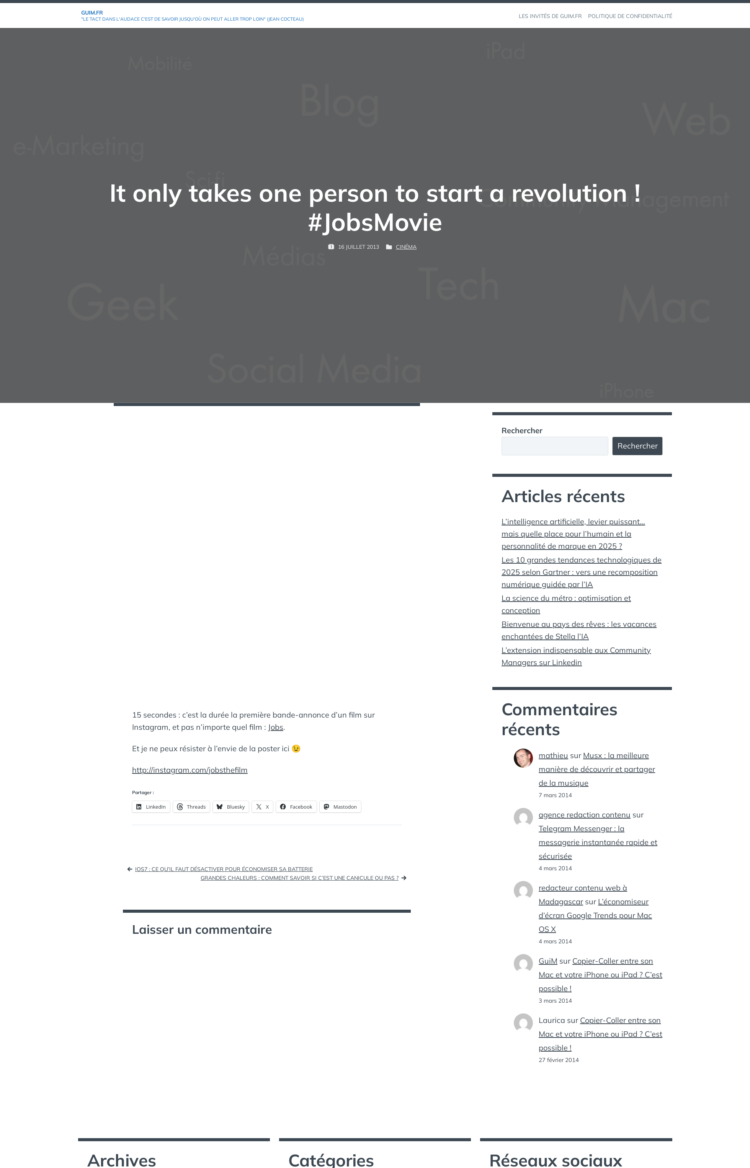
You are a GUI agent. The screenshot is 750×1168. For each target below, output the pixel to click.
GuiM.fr (92, 12)
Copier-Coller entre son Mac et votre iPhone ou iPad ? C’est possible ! (600, 974)
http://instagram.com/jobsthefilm (190, 770)
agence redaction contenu (585, 814)
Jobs (275, 727)
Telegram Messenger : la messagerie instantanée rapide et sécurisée (598, 842)
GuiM (548, 961)
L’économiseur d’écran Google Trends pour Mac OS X (595, 915)
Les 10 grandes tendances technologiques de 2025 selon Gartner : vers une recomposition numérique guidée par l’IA (582, 572)
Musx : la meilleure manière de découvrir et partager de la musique (597, 769)
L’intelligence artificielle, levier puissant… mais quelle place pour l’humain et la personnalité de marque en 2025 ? (573, 534)
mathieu (553, 755)
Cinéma (406, 246)
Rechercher (522, 430)
